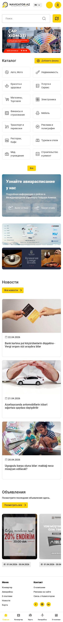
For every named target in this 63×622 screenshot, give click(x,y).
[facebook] (36, 604)
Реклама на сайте (42, 592)
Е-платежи (7, 596)
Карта (5, 605)
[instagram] (42, 604)
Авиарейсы (7, 592)
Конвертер (7, 587)
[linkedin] (48, 604)
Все (31, 168)
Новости (6, 600)
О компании (39, 587)
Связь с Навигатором (44, 596)
